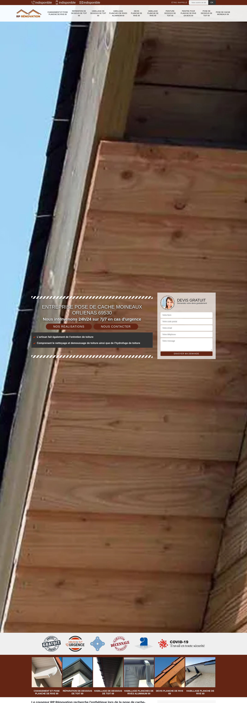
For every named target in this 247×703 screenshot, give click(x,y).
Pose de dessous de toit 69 (206, 13)
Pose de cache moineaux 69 (223, 13)
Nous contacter (116, 326)
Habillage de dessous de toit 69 (98, 13)
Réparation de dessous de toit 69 (79, 13)
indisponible (41, 2)
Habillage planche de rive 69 (152, 13)
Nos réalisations (68, 326)
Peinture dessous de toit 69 (170, 13)
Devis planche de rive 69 (136, 13)
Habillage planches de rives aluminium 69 (118, 13)
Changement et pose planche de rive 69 (58, 13)
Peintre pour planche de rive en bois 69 (188, 13)
